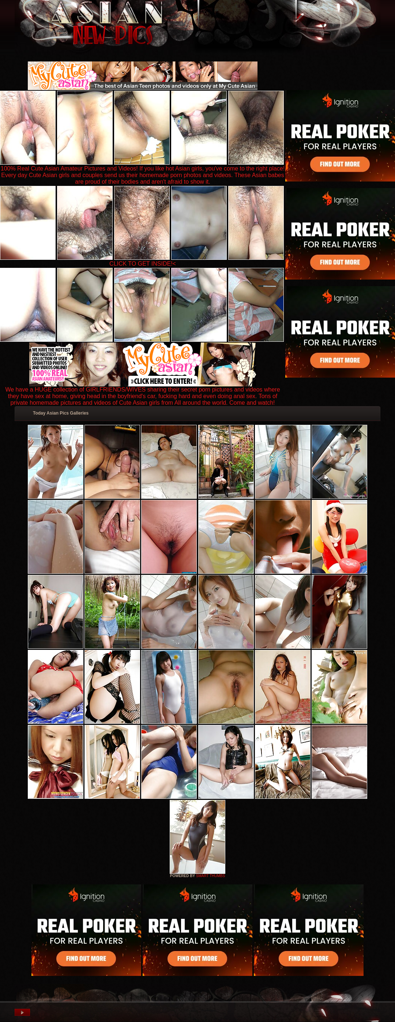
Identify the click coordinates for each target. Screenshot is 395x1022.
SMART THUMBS (210, 876)
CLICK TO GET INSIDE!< (142, 264)
